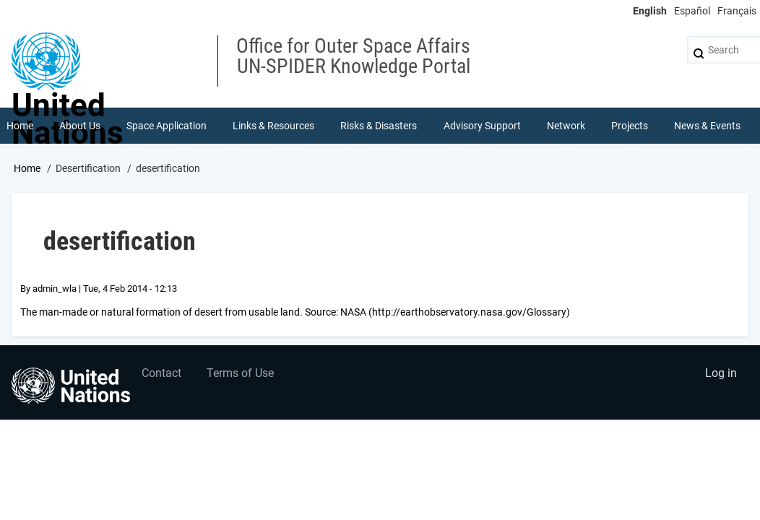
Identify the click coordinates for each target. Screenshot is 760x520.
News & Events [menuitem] (707, 125)
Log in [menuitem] (721, 373)
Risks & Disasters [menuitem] (378, 125)
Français (736, 11)
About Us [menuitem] (79, 125)
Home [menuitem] (20, 125)
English (650, 11)
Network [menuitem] (566, 125)
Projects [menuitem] (629, 125)
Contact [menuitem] (161, 373)
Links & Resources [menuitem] (273, 125)
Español (692, 11)
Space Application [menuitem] (166, 125)
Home (27, 168)
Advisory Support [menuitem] (482, 125)
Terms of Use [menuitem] (240, 373)
